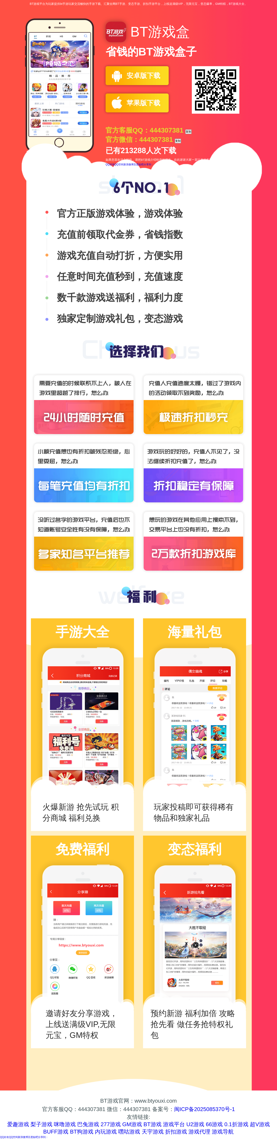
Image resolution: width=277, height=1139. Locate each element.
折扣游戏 (176, 1131)
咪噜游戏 (65, 1124)
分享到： (149, 164)
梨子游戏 (41, 1124)
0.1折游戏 (236, 1124)
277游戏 (111, 1124)
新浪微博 (128, 164)
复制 (188, 131)
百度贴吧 (139, 164)
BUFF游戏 (56, 1131)
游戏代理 (199, 1131)
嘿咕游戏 (129, 1131)
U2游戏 (195, 1124)
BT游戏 (152, 1124)
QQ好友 (110, 164)
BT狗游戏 (81, 1131)
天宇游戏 (153, 1131)
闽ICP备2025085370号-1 (204, 1109)
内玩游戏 (106, 1131)
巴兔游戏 (88, 1124)
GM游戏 (132, 1124)
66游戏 (214, 1124)
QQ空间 (119, 164)
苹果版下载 (143, 103)
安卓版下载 (143, 75)
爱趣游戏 (18, 1124)
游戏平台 (174, 1124)
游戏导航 (223, 1131)
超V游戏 (260, 1124)
